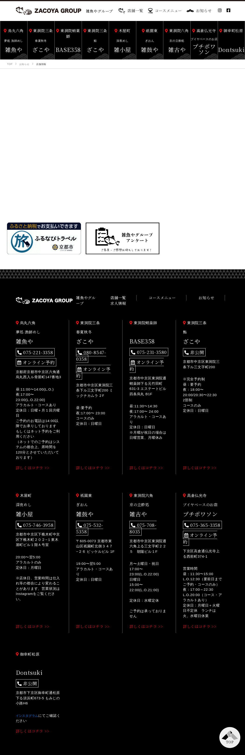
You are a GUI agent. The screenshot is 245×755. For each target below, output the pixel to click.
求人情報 (221, 299)
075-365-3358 (199, 518)
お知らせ (199, 10)
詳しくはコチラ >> (34, 462)
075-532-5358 (92, 518)
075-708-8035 (145, 518)
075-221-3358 (31, 348)
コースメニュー (165, 10)
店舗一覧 (131, 10)
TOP (230, 741)
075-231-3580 (145, 348)
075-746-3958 (31, 518)
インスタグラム (29, 700)
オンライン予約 (32, 357)
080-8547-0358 (93, 348)
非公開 (192, 348)
